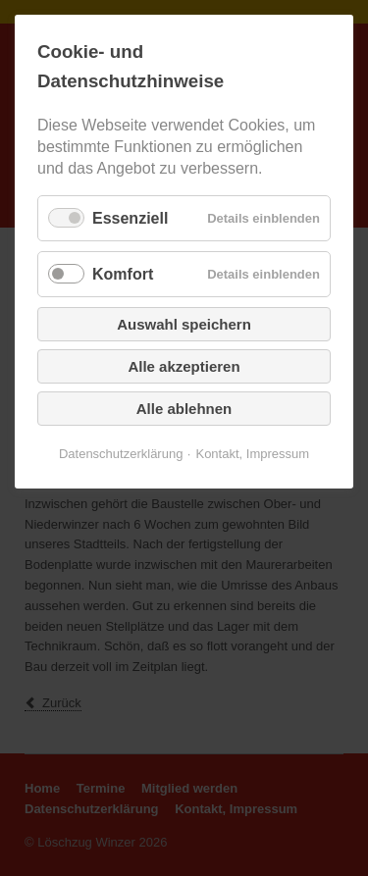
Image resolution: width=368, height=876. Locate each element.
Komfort (122, 274)
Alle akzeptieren (183, 366)
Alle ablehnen (184, 408)
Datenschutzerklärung (121, 453)
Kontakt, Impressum (252, 453)
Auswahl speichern (184, 324)
